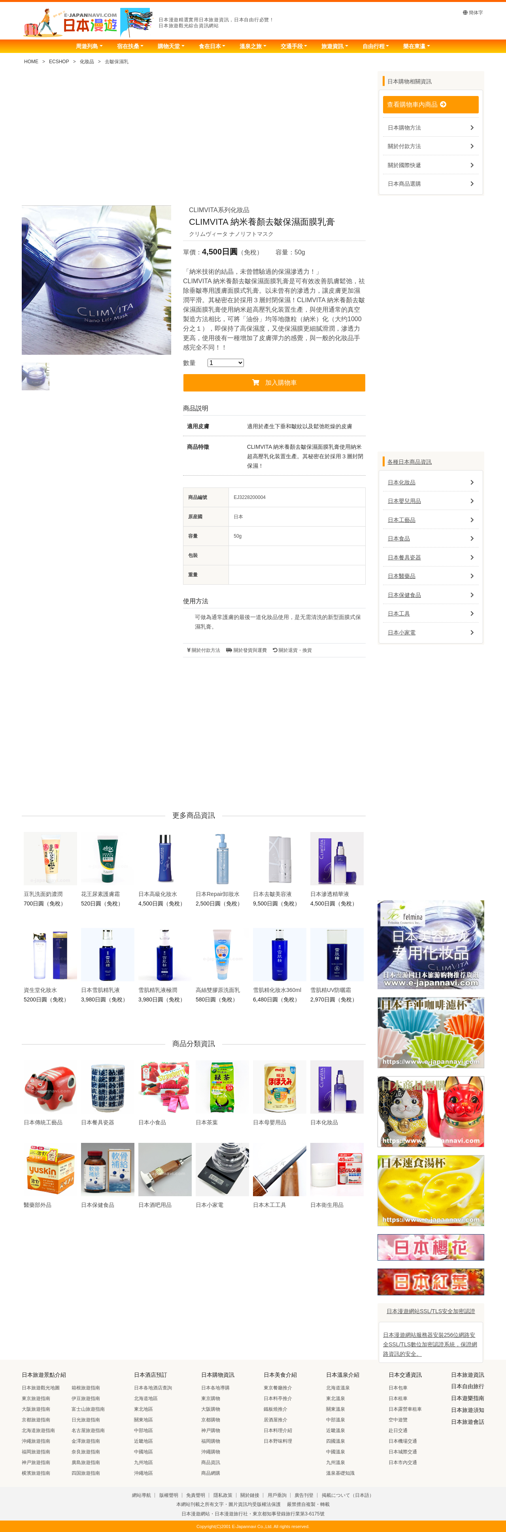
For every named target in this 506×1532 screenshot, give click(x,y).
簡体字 (473, 12)
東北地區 (143, 1409)
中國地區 (143, 1452)
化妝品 (87, 61)
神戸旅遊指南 (36, 1462)
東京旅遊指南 (36, 1398)
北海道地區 (146, 1398)
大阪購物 (210, 1409)
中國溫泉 (335, 1452)
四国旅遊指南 (86, 1473)
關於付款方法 (203, 650)
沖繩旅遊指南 (36, 1441)
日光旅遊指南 (86, 1420)
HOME (31, 61)
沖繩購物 (210, 1452)
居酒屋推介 (275, 1420)
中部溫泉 (335, 1420)
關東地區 (143, 1420)
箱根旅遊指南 (86, 1388)
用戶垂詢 (277, 1495)
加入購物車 (274, 382)
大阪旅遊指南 (36, 1409)
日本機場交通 (403, 1441)
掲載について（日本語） (348, 1495)
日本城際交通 (403, 1452)
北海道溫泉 (338, 1388)
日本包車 (398, 1388)
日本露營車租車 (405, 1409)
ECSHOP (59, 61)
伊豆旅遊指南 (86, 1398)
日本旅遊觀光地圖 (41, 1388)
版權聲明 (168, 1495)
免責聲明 (195, 1495)
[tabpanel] (96, 280)
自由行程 (374, 46)
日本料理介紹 (278, 1430)
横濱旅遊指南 (36, 1473)
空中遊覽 (398, 1420)
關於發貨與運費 (246, 650)
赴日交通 (398, 1430)
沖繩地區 (143, 1473)
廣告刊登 (304, 1495)
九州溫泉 (335, 1462)
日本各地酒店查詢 (153, 1388)
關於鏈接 (249, 1495)
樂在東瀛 (414, 46)
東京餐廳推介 (278, 1388)
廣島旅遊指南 (86, 1462)
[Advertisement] (194, 138)
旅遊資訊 (332, 46)
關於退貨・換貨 (292, 650)
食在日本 (210, 46)
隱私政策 (222, 1495)
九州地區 (143, 1462)
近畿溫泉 (335, 1430)
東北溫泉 (335, 1398)
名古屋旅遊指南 (88, 1430)
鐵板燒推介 (275, 1409)
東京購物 (210, 1398)
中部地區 (143, 1430)
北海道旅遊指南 (38, 1430)
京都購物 (210, 1420)
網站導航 (141, 1495)
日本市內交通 (403, 1462)
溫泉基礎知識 (340, 1473)
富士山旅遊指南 (88, 1409)
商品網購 (210, 1473)
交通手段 (292, 46)
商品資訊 (210, 1462)
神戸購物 (210, 1430)
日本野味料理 (278, 1441)
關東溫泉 (335, 1409)
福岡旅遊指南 (36, 1452)
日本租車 (398, 1398)
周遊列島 (87, 46)
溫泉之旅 (251, 46)
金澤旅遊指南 (86, 1441)
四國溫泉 (335, 1441)
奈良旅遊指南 (86, 1452)
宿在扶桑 (128, 46)
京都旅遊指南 (36, 1420)
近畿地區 (143, 1441)
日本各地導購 (215, 1388)
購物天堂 (169, 46)
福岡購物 (210, 1441)
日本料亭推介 (278, 1398)
